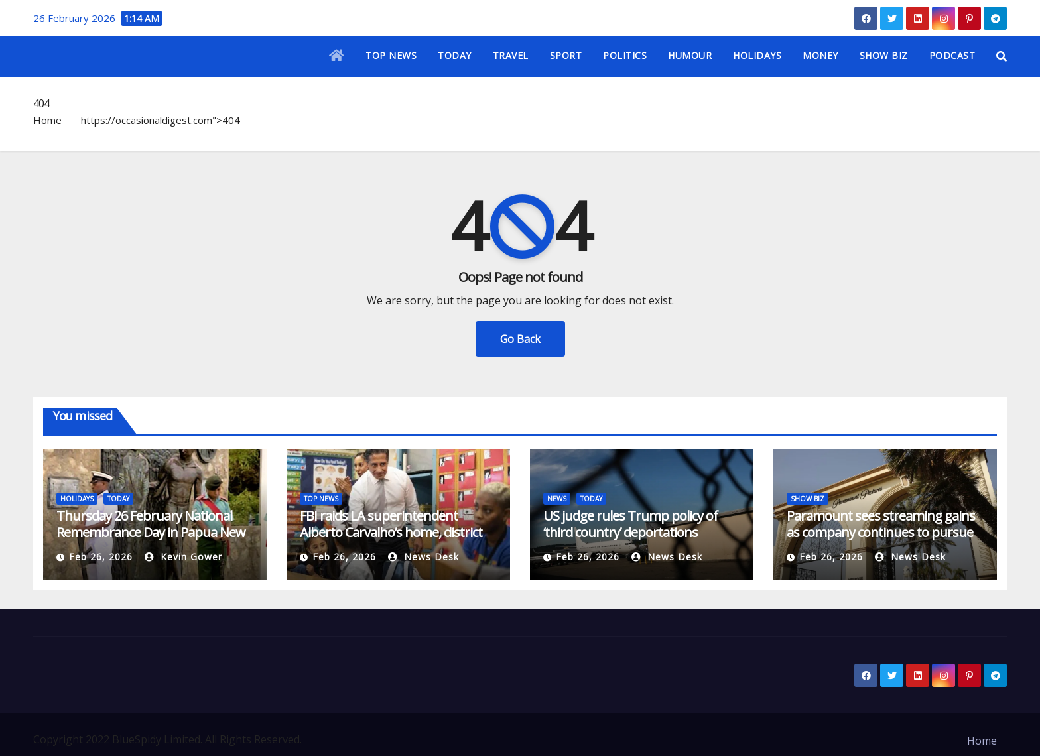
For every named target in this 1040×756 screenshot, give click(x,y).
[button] (1001, 56)
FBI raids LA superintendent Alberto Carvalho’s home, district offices (391, 532)
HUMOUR (690, 55)
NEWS (556, 498)
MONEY (820, 55)
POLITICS (625, 55)
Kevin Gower (183, 556)
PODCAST (952, 55)
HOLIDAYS (757, 55)
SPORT (566, 55)
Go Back (520, 339)
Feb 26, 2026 (101, 556)
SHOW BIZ (884, 55)
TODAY (455, 55)
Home (47, 120)
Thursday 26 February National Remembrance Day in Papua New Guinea (150, 532)
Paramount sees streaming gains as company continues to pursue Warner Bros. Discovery (881, 532)
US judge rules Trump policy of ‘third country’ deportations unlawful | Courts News (630, 532)
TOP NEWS (391, 55)
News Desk (423, 556)
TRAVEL (511, 55)
